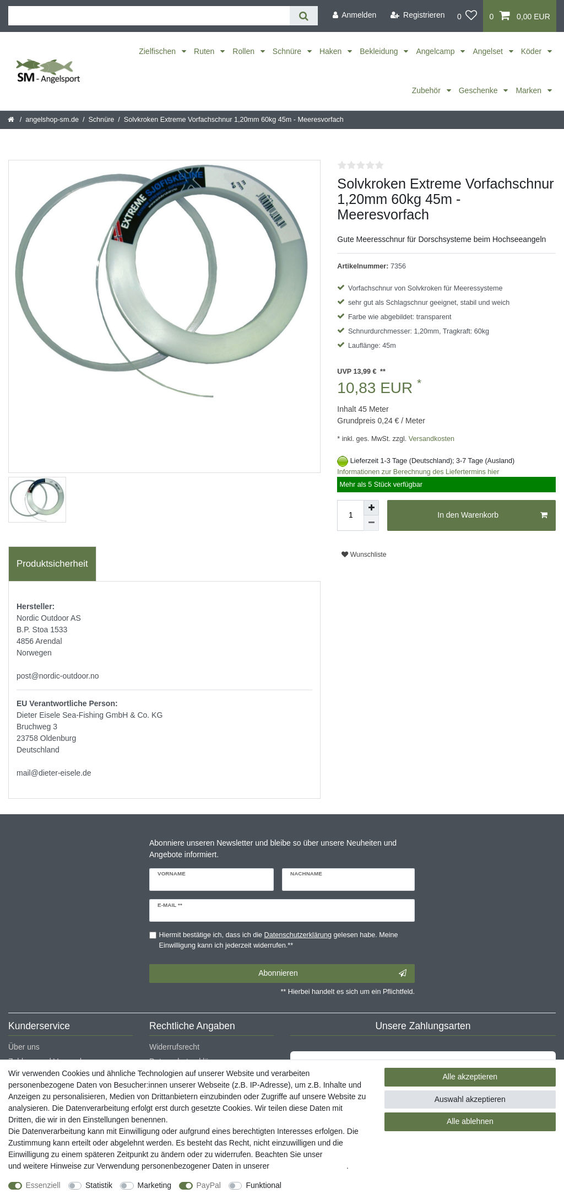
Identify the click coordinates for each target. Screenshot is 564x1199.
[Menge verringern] (371, 523)
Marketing (154, 1185)
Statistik (98, 1185)
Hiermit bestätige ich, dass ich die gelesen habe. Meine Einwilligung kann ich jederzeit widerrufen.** (278, 940)
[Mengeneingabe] (350, 515)
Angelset (489, 51)
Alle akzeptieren (470, 1076)
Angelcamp (436, 51)
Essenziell (43, 1185)
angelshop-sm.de (52, 119)
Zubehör (427, 90)
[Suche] (304, 15)
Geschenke (479, 90)
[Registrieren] (417, 15)
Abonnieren (332, 973)
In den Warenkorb (492, 515)
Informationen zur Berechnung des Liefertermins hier (418, 472)
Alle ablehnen (470, 1121)
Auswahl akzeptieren (470, 1099)
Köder (532, 51)
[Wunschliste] (467, 16)
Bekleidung (380, 51)
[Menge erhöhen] (371, 507)
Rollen (244, 51)
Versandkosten (430, 439)
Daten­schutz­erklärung (309, 1166)
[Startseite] (12, 119)
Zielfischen (158, 51)
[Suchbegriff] (149, 15)
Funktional (263, 1185)
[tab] (52, 564)
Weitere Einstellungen (328, 1185)
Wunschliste (363, 554)
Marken (530, 90)
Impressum (343, 1154)
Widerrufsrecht (174, 1046)
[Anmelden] (354, 15)
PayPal (209, 1185)
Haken (331, 51)
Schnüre (288, 51)
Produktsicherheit (52, 563)
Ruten (205, 51)
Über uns (24, 1046)
